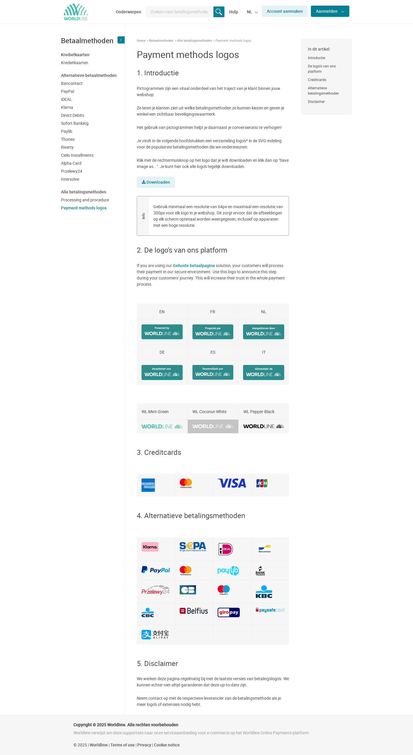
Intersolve (70, 179)
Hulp (233, 11)
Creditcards (317, 79)
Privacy (144, 745)
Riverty (67, 147)
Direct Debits (72, 115)
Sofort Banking (75, 123)
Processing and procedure (85, 200)
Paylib (66, 131)
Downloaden (156, 182)
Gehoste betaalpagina (194, 265)
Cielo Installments (77, 155)
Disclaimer (316, 101)
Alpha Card (71, 163)
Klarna (67, 107)
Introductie (316, 57)
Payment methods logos (84, 208)
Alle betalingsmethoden (194, 40)
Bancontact (72, 83)
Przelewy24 (71, 171)
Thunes (68, 139)
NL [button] (250, 11)
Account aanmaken (285, 11)
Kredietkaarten (74, 62)
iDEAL (66, 99)
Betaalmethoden (161, 40)
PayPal (67, 91)
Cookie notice (167, 745)
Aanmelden (327, 11)
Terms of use (122, 745)
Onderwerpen (128, 11)
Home (141, 40)
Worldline (99, 745)
